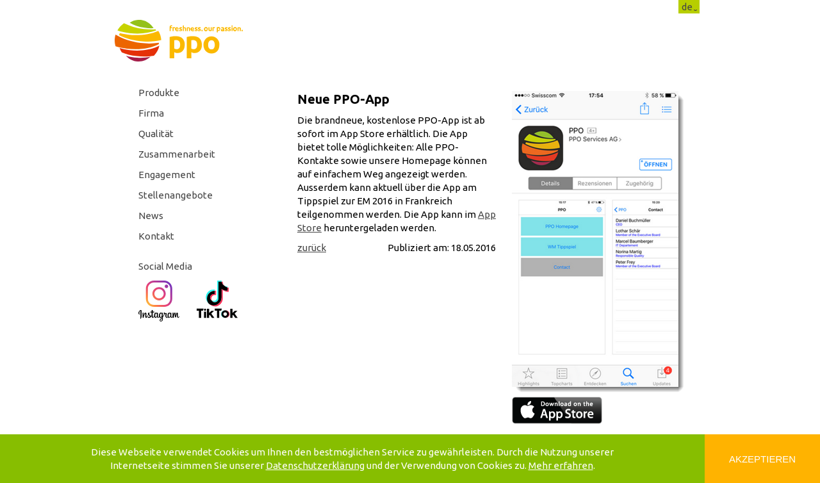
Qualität (156, 133)
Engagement (166, 174)
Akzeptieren (762, 459)
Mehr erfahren (561, 465)
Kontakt (156, 236)
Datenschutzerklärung (315, 465)
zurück (311, 247)
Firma (151, 113)
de (687, 6)
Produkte (158, 92)
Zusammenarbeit (176, 154)
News (150, 215)
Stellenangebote (175, 195)
